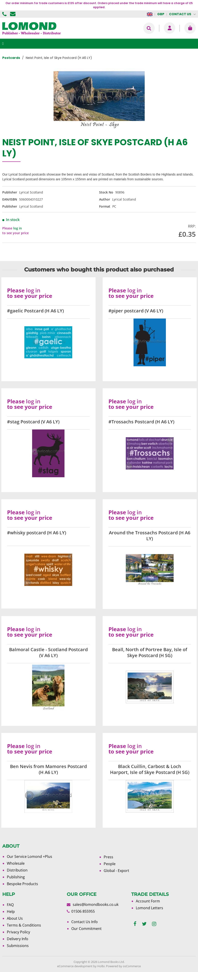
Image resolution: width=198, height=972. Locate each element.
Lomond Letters (149, 907)
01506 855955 (5, 14)
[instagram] (154, 923)
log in (17, 228)
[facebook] (135, 923)
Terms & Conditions (24, 925)
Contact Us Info (84, 921)
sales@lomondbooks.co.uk (95, 904)
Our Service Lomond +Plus (29, 856)
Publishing (16, 876)
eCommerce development (75, 966)
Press (108, 856)
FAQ (10, 904)
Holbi (101, 966)
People (110, 863)
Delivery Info (17, 938)
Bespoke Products (22, 883)
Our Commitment (86, 928)
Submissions (18, 945)
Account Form (148, 901)
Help (11, 911)
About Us (15, 918)
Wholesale (16, 863)
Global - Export (116, 870)
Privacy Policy (18, 931)
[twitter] (144, 923)
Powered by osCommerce (123, 966)
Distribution (17, 870)
